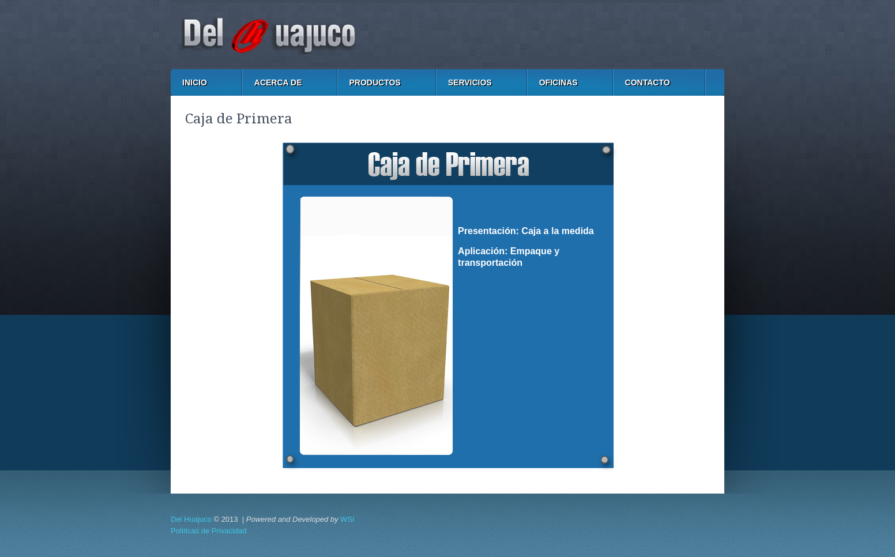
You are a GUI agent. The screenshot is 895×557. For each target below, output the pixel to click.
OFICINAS (558, 82)
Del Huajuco (191, 519)
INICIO (194, 82)
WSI (347, 519)
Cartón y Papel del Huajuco (447, 34)
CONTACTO (647, 82)
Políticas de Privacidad (209, 530)
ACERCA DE (278, 82)
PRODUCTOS (375, 82)
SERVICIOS (470, 82)
